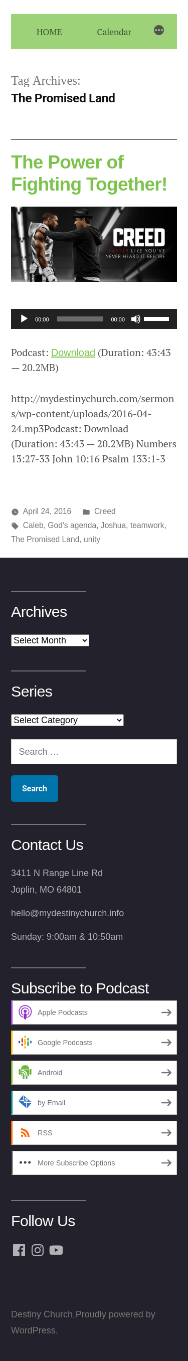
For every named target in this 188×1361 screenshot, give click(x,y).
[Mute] (136, 319)
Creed (105, 511)
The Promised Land (45, 539)
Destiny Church (42, 1314)
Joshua (113, 525)
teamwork (147, 525)
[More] (159, 32)
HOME (49, 32)
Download (73, 352)
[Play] (24, 319)
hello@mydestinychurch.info (67, 913)
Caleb (33, 525)
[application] (94, 319)
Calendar (114, 32)
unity (92, 539)
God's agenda (72, 525)
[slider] (80, 318)
